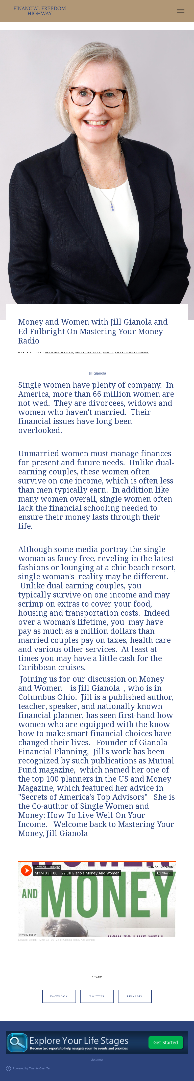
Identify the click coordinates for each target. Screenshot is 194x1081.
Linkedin (135, 996)
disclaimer (97, 1059)
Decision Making (59, 352)
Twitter (97, 996)
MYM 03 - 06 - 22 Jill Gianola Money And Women (67, 939)
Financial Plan (88, 352)
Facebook (59, 996)
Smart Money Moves (132, 352)
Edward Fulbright (27, 939)
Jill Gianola (97, 373)
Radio (108, 352)
